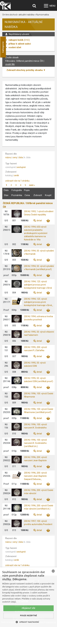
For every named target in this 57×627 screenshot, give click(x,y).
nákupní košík (16, 40)
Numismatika (42, 14)
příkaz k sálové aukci (20, 43)
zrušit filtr (10, 64)
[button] (28, 621)
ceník (16, 175)
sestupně (21, 167)
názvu (8, 157)
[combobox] (53, 571)
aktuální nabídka (26, 14)
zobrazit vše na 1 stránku (17, 181)
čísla (21, 157)
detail (39, 220)
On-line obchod (9, 14)
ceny (15, 157)
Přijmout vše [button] (28, 608)
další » (32, 185)
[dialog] (28, 597)
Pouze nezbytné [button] (28, 615)
